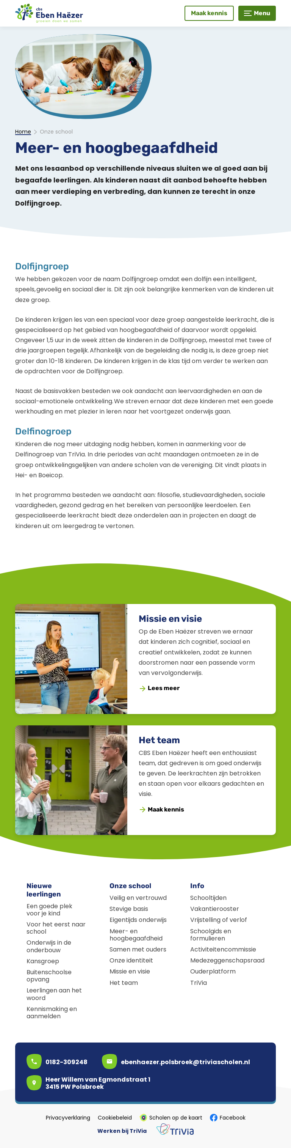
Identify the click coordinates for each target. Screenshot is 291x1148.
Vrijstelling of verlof (218, 919)
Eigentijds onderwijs (138, 919)
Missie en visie (170, 618)
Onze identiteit (131, 960)
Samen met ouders (138, 949)
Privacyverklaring (68, 1117)
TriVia (198, 982)
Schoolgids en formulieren (210, 935)
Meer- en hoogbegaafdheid (136, 935)
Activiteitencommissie (223, 949)
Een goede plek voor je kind (49, 910)
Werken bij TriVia (122, 1131)
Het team (159, 740)
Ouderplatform (213, 971)
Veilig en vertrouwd (138, 897)
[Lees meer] (159, 688)
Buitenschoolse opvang (49, 976)
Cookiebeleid (115, 1117)
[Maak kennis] (209, 13)
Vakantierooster (214, 908)
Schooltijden (208, 897)
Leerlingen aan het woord (54, 994)
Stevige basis (129, 908)
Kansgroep (43, 961)
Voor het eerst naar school (56, 928)
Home (23, 132)
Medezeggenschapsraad (227, 960)
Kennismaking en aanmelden (52, 1013)
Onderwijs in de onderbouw (49, 946)
